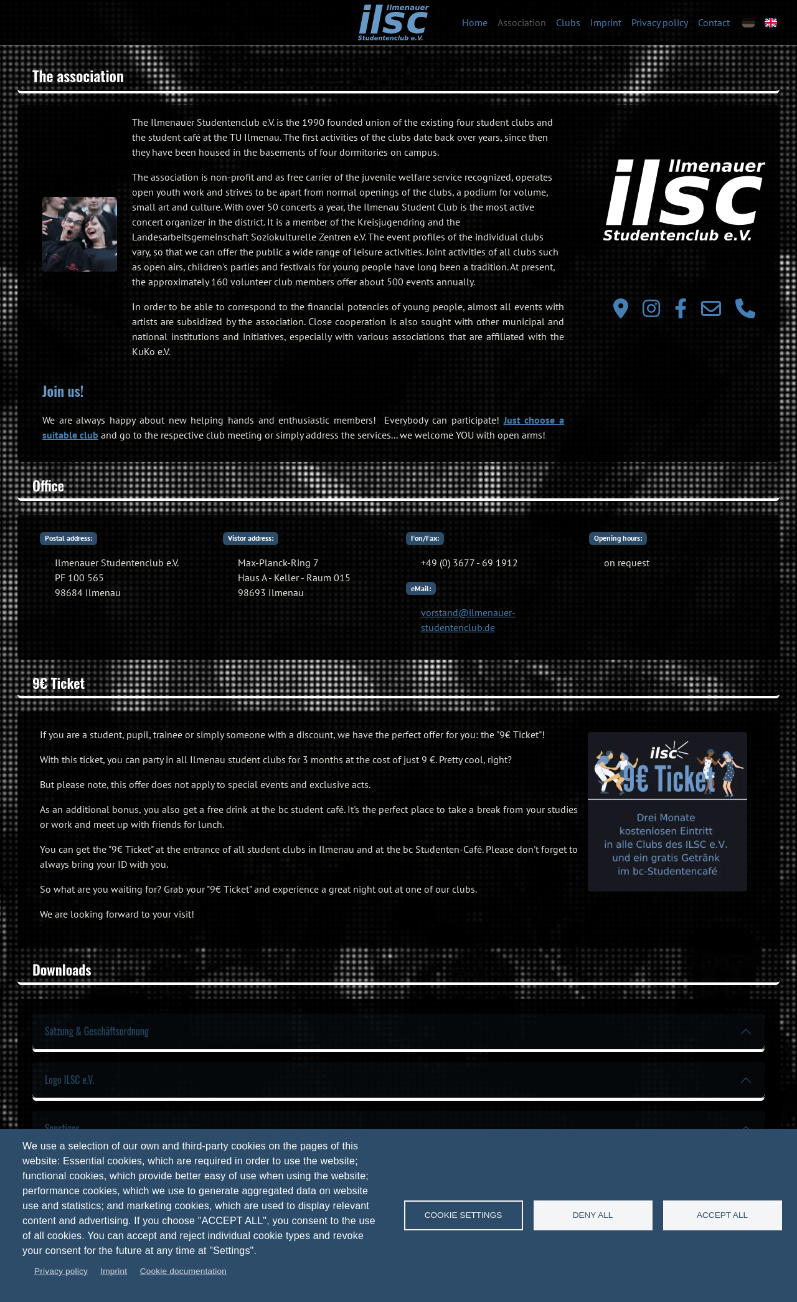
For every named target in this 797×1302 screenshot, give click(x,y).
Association (522, 22)
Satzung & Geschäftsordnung (97, 1031)
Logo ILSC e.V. (70, 1079)
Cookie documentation (183, 1271)
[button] (79, 234)
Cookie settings (463, 1215)
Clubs (568, 22)
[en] (771, 23)
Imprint (605, 22)
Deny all (593, 1215)
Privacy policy (659, 22)
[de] (748, 23)
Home (475, 22)
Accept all (722, 1215)
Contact (714, 22)
